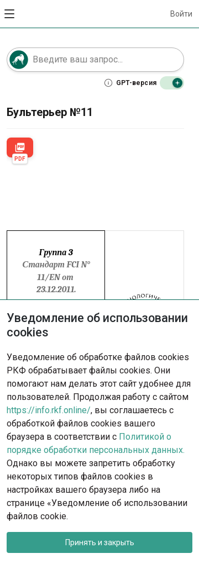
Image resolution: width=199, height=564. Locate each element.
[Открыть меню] (10, 14)
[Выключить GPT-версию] (172, 82)
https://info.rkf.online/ (49, 410)
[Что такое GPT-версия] (130, 82)
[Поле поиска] (95, 60)
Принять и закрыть (99, 542)
